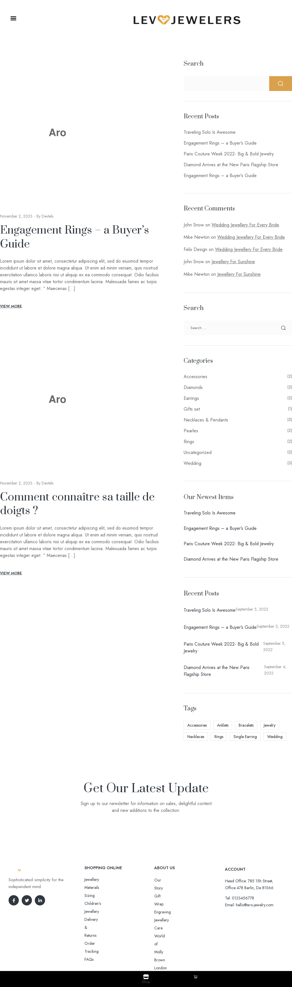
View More (11, 306)
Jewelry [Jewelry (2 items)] (269, 725)
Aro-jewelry (143, 953)
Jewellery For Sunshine (233, 261)
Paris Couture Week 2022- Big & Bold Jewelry (229, 154)
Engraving (162, 896)
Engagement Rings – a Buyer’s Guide (74, 237)
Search (194, 64)
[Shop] (146, 977)
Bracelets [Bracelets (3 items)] (246, 725)
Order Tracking (97, 903)
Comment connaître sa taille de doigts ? (77, 504)
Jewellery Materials (99, 879)
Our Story (162, 880)
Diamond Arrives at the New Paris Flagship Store (231, 164)
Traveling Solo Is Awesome (210, 132)
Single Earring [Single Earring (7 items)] (245, 736)
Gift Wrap (162, 888)
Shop (146, 981)
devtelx (48, 216)
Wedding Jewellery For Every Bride (245, 225)
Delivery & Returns (99, 895)
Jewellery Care (166, 904)
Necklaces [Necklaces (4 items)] (195, 736)
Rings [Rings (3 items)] (218, 736)
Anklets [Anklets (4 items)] (222, 725)
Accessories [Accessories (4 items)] (197, 725)
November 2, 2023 (16, 216)
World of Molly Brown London (179, 912)
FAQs (89, 911)
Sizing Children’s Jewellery (106, 887)
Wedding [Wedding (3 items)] (275, 736)
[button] (13, 18)
